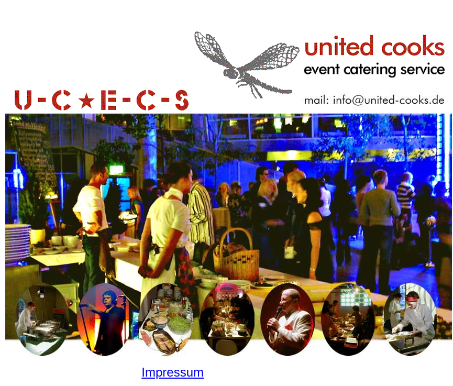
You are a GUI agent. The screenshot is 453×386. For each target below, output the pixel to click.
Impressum (172, 372)
